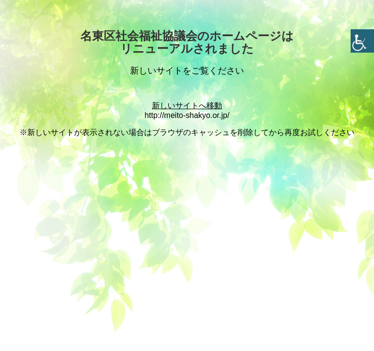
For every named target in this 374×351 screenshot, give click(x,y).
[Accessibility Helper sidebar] (362, 41)
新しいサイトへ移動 (187, 105)
